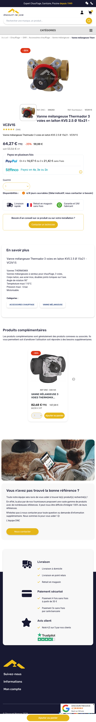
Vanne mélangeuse (60, 37)
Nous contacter (22, 531)
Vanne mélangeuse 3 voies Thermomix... (44, 396)
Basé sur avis (77, 711)
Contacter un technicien (43, 224)
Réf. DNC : (41, 110)
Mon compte (12, 689)
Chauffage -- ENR (18, 37)
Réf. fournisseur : (75, 110)
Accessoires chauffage (39, 37)
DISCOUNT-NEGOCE (80, 706)
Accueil (4, 37)
